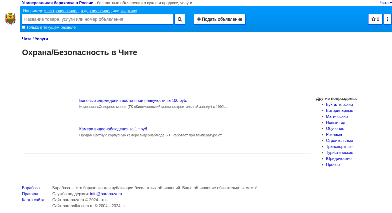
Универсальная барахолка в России (58, 3)
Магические (337, 116)
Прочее (333, 164)
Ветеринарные (339, 110)
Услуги (41, 39)
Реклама (334, 134)
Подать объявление (219, 19)
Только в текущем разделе (49, 27)
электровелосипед (61, 11)
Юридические (339, 158)
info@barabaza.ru (106, 194)
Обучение (335, 128)
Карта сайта (33, 200)
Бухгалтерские (339, 104)
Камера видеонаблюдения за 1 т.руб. (113, 129)
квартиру (128, 11)
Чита (386, 3)
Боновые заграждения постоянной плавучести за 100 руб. (133, 100)
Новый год (335, 122)
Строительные (339, 140)
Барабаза (31, 188)
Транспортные (339, 146)
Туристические (339, 152)
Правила (30, 194)
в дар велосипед (96, 11)
